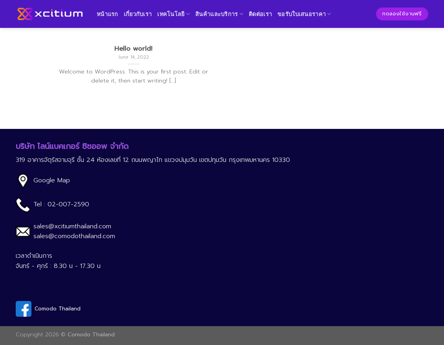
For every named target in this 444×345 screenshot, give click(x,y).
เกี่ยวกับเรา (138, 14)
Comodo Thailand (58, 308)
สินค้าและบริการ (219, 14)
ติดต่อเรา (260, 14)
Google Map (51, 180)
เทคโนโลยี (173, 14)
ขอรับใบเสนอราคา (304, 14)
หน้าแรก (107, 14)
